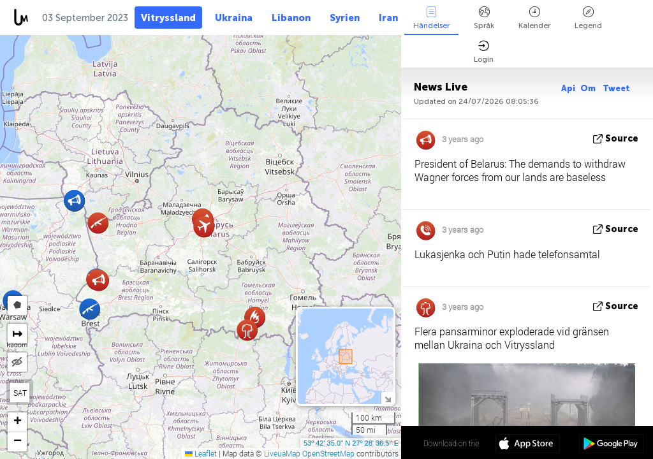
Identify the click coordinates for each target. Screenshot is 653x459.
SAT (20, 393)
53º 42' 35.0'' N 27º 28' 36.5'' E (351, 443)
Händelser (431, 18)
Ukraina (234, 18)
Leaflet (201, 453)
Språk (484, 18)
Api (568, 88)
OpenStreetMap (328, 453)
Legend (588, 18)
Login (484, 52)
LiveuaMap (282, 453)
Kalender (534, 18)
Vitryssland (168, 18)
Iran (388, 18)
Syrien (345, 18)
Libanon (291, 18)
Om (589, 88)
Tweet (616, 88)
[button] (98, 280)
